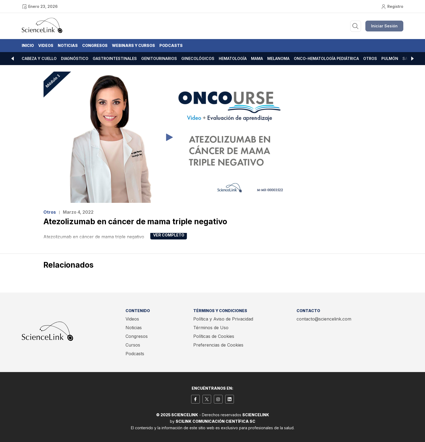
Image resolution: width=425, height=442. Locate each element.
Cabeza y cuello (39, 58)
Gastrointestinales (115, 58)
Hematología (233, 58)
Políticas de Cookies (213, 336)
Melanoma (278, 58)
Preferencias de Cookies (218, 345)
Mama (257, 58)
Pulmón (389, 58)
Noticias (68, 45)
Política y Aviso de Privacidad (223, 319)
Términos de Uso (210, 327)
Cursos (132, 345)
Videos (45, 45)
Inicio (28, 45)
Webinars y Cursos (133, 45)
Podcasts (171, 45)
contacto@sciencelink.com (324, 319)
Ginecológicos (197, 58)
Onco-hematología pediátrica (326, 58)
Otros (370, 58)
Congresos (95, 45)
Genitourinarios (159, 58)
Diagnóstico (74, 58)
